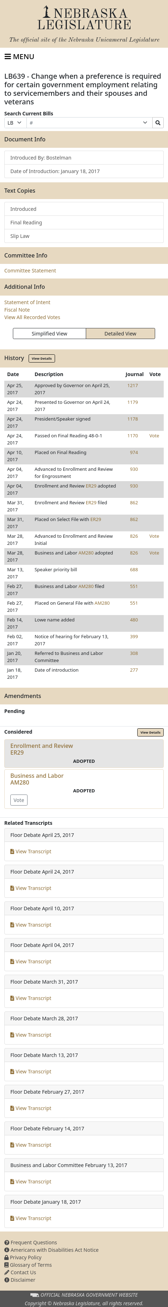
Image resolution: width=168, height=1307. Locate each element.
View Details (42, 358)
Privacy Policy (22, 1257)
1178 (132, 419)
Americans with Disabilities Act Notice (51, 1249)
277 (134, 670)
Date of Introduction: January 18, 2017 (55, 171)
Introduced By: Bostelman (40, 157)
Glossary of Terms (28, 1264)
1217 (132, 385)
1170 (132, 435)
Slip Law (19, 236)
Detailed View (120, 333)
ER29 (91, 486)
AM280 (85, 553)
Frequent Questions (30, 1242)
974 (134, 452)
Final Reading (26, 222)
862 (134, 502)
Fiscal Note (17, 309)
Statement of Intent (27, 302)
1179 (132, 402)
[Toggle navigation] (19, 57)
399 (134, 636)
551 (134, 586)
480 (134, 619)
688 (134, 569)
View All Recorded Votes (32, 317)
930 (134, 469)
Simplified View (49, 333)
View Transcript (30, 851)
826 (134, 536)
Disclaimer (19, 1279)
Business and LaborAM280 (37, 779)
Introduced (23, 208)
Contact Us (20, 1272)
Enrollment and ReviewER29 (41, 749)
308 (134, 653)
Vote (154, 435)
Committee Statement (30, 270)
